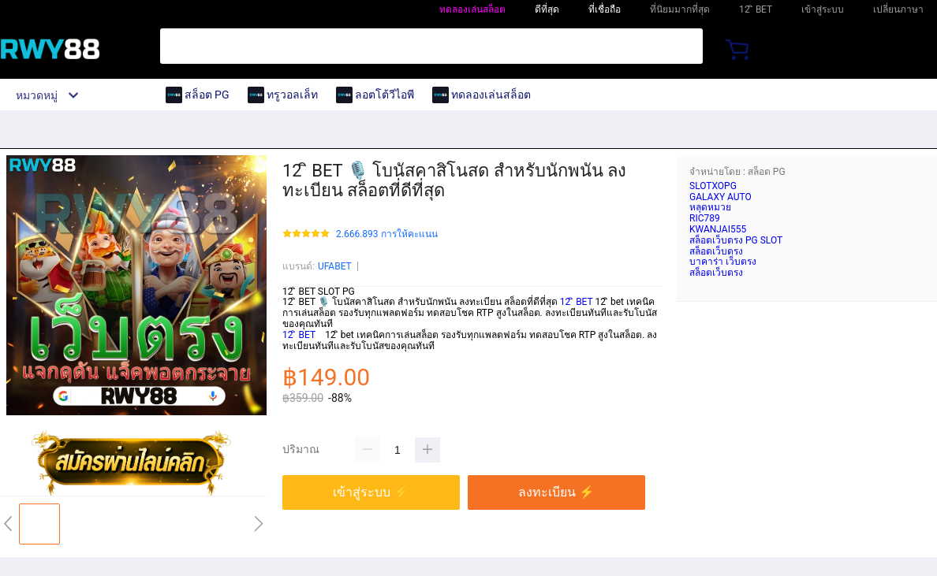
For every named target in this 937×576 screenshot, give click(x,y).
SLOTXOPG (713, 185)
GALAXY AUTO (720, 197)
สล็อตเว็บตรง (716, 251)
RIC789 (704, 218)
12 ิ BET (576, 301)
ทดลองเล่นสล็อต (472, 9)
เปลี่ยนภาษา (898, 9)
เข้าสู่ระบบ (822, 9)
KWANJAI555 (717, 229)
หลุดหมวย (710, 207)
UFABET (335, 266)
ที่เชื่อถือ (604, 9)
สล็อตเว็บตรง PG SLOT (735, 240)
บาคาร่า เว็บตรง (722, 261)
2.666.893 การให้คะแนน (387, 234)
